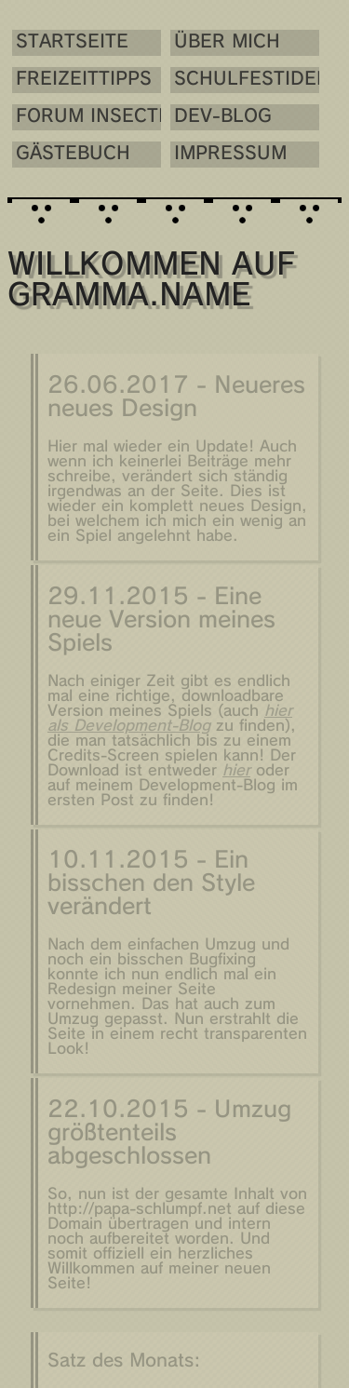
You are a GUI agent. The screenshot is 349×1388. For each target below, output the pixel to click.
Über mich (212, 42)
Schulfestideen (224, 79)
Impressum (215, 154)
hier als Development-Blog (169, 721)
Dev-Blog (208, 117)
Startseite (72, 42)
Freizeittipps (81, 79)
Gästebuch (73, 154)
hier (236, 773)
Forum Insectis (81, 117)
